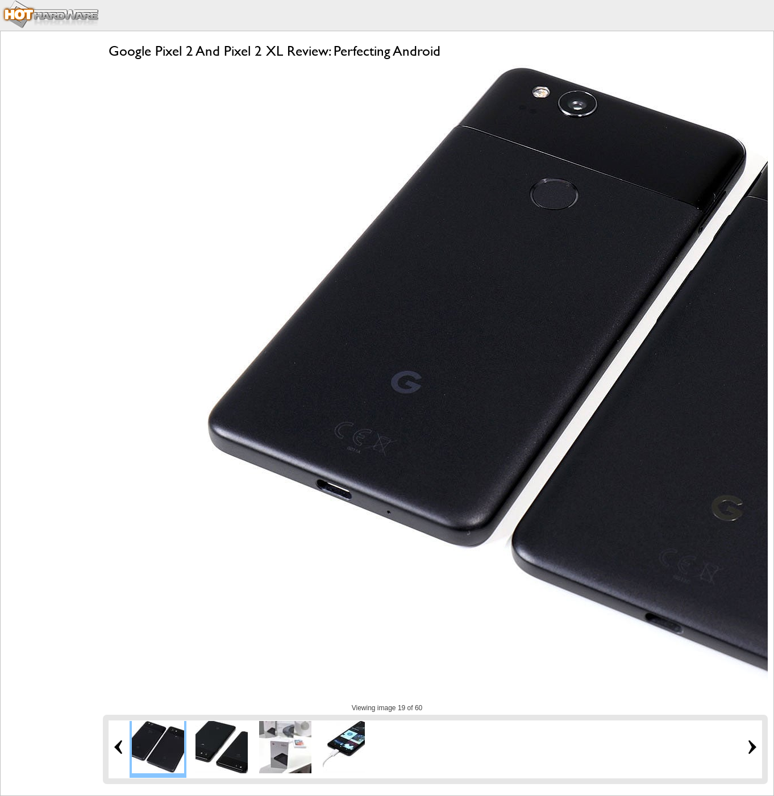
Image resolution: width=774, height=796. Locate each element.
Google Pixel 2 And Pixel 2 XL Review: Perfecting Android (274, 51)
